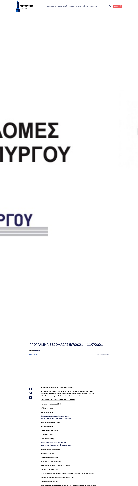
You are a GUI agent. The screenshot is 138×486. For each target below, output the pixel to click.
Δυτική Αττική (62, 6)
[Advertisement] (69, 370)
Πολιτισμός (93, 6)
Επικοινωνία (117, 6)
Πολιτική (71, 6)
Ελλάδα (78, 6)
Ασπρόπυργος (51, 6)
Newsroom (37, 350)
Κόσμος (85, 6)
